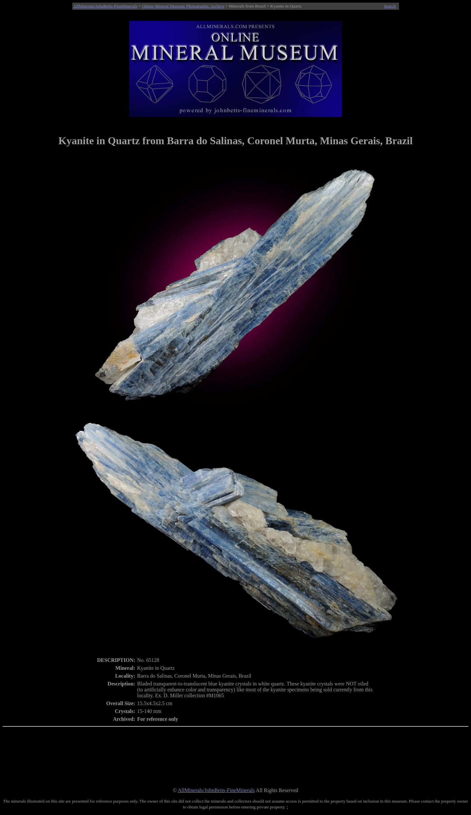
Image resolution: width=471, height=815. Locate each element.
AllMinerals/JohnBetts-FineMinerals (105, 6)
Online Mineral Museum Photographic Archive (183, 6)
